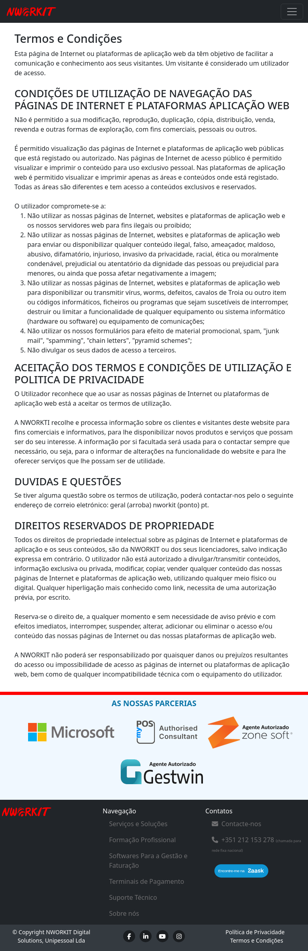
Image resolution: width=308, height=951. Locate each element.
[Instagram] (179, 936)
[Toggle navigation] (292, 12)
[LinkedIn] (146, 936)
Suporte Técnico (133, 897)
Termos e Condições (256, 940)
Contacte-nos (236, 823)
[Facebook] (129, 936)
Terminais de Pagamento (146, 881)
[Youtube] (162, 936)
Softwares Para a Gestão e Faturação (148, 860)
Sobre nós (124, 913)
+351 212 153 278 (247, 839)
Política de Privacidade (254, 932)
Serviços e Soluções (138, 823)
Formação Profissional (142, 839)
